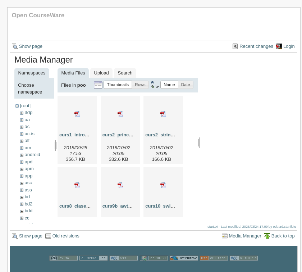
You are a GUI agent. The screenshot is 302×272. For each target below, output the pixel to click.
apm (28, 168)
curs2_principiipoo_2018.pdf (134, 134)
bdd (28, 210)
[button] (118, 85)
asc (28, 182)
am (27, 147)
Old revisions (65, 239)
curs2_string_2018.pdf (170, 134)
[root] (25, 105)
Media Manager (245, 239)
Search (125, 73)
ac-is (29, 133)
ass (28, 189)
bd (26, 196)
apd (28, 161)
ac (26, 126)
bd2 (28, 204)
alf (26, 140)
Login (289, 46)
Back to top (283, 239)
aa (26, 119)
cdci (28, 224)
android (32, 154)
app (28, 175)
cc (26, 218)
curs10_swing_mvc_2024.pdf (177, 206)
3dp (28, 112)
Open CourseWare (38, 15)
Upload (101, 73)
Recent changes (256, 46)
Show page (30, 46)
